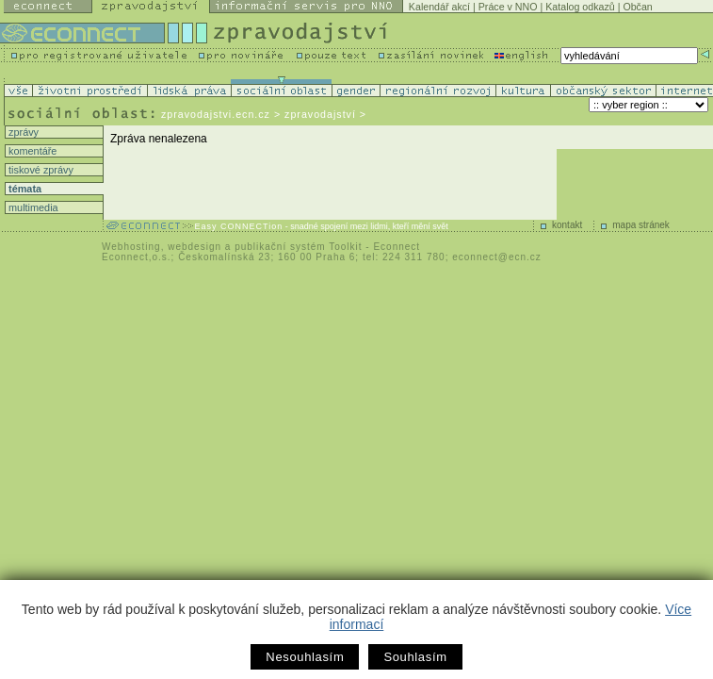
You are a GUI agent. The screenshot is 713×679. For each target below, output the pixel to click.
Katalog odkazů (579, 6)
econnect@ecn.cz (497, 257)
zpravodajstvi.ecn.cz (215, 114)
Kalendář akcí (439, 6)
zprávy (22, 132)
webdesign (194, 246)
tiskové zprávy (39, 169)
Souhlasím (414, 657)
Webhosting (131, 246)
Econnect (396, 246)
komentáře (31, 151)
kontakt (567, 225)
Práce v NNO (508, 6)
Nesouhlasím (305, 657)
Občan (637, 6)
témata (23, 188)
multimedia (32, 207)
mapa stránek (641, 225)
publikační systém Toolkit (298, 246)
